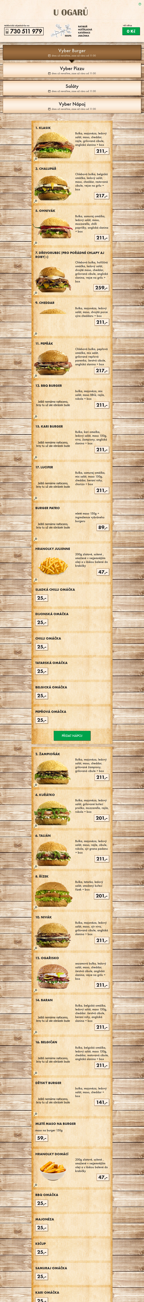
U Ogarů (72, 11)
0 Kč (131, 31)
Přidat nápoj (72, 736)
